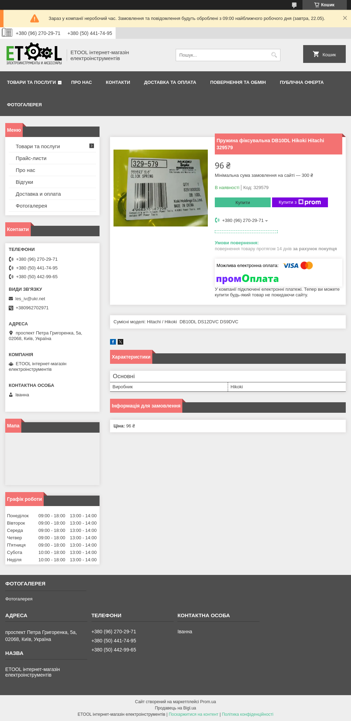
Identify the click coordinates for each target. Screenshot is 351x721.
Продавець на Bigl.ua (175, 708)
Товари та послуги (31, 82)
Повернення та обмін (238, 82)
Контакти (118, 82)
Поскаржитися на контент (193, 714)
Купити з (300, 202)
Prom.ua (208, 701)
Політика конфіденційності (247, 714)
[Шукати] (274, 55)
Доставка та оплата (170, 82)
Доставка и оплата (38, 194)
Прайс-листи (31, 158)
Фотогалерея (24, 104)
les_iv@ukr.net (30, 298)
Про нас (81, 82)
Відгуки (24, 182)
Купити (242, 202)
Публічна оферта (302, 82)
